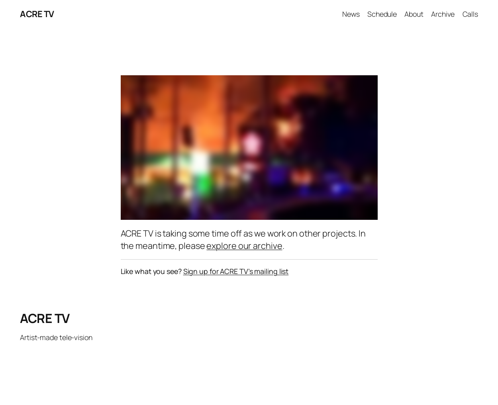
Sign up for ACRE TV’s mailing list (236, 271)
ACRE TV (37, 14)
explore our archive (244, 245)
